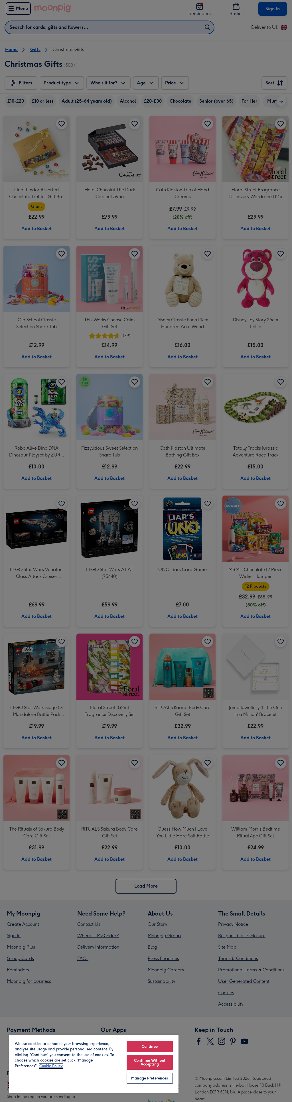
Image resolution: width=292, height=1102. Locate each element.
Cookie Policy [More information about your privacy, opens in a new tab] (51, 1066)
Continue (150, 1046)
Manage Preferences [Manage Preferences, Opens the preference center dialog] (149, 1078)
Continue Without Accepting (149, 1062)
